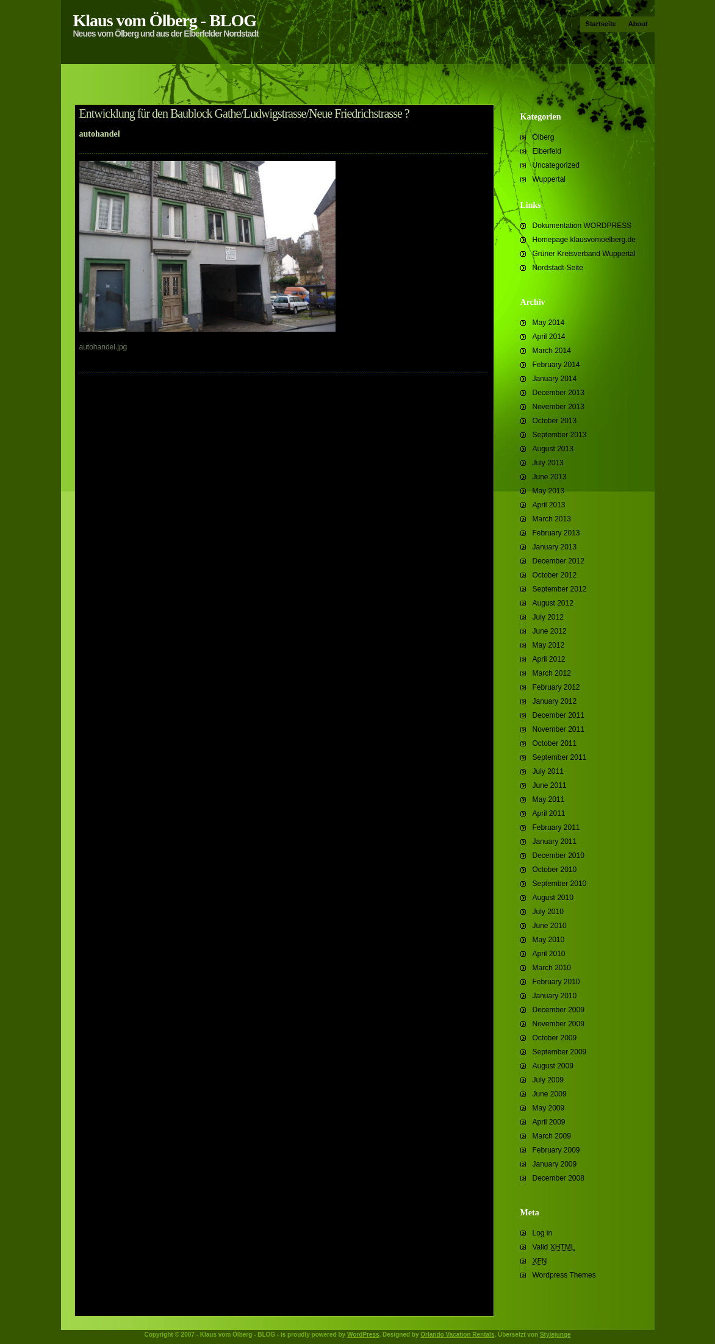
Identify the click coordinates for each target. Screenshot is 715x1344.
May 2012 (549, 645)
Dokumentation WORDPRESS (582, 225)
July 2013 (548, 463)
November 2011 (558, 729)
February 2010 (556, 982)
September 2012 (560, 589)
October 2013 (555, 420)
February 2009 (556, 1150)
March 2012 (552, 673)
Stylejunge (555, 1334)
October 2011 (555, 743)
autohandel (99, 133)
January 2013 (555, 547)
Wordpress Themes (564, 1275)
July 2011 (548, 771)
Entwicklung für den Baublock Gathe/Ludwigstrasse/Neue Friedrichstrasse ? (244, 113)
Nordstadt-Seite (558, 267)
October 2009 (555, 1038)
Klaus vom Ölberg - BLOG (165, 20)
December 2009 (558, 1010)
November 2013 (558, 406)
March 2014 (552, 350)
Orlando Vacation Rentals (457, 1334)
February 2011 (556, 827)
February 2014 (556, 364)
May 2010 (549, 939)
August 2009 (553, 1066)
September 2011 (560, 757)
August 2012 (553, 603)
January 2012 (555, 701)
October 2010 (555, 869)
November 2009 (558, 1024)
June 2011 (550, 785)
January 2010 (555, 996)
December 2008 (558, 1178)
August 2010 (553, 897)
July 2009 (548, 1080)
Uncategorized (556, 165)
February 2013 (556, 533)
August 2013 (553, 449)
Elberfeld (547, 151)
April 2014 (549, 336)
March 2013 (552, 519)
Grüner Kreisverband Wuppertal (584, 253)
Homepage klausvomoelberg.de (584, 239)
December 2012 (558, 561)
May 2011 (549, 799)
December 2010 (558, 855)
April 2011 (549, 813)
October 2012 (555, 575)
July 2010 (548, 911)
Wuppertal (549, 179)
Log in (543, 1233)
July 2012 (548, 617)
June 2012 (550, 631)
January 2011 (555, 841)
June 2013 (550, 477)
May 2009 (549, 1108)
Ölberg (544, 137)
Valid (554, 1247)
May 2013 (549, 491)
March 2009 (552, 1136)
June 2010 (550, 925)
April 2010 (549, 953)
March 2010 (552, 967)
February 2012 (556, 687)
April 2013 (549, 505)
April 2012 (549, 659)
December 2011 (558, 715)
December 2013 (558, 392)
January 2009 (555, 1164)
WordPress (363, 1334)
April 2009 (549, 1122)
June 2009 (550, 1094)
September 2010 (560, 883)
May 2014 (549, 322)
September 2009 (560, 1052)
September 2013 (560, 435)
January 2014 (555, 378)
